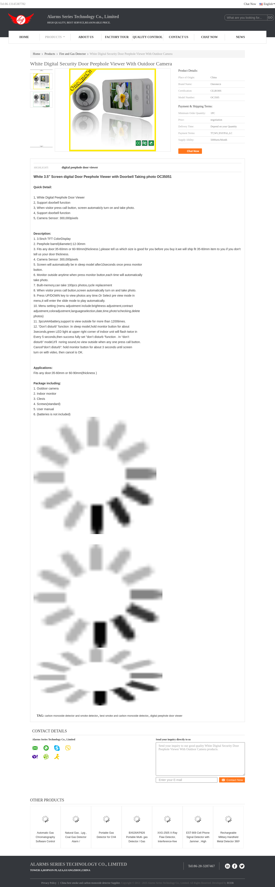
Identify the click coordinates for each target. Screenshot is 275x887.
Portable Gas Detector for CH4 (106, 835)
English (269, 4)
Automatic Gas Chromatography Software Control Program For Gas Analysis (45, 841)
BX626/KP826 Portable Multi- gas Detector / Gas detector (137, 839)
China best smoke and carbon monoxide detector (85, 882)
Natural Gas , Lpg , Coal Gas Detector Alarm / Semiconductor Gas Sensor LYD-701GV (75, 841)
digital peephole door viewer (166, 715)
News (240, 37)
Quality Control (148, 37)
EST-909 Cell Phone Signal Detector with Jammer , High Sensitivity (198, 839)
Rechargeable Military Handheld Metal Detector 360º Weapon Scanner (228, 839)
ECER (230, 882)
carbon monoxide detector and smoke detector (71, 715)
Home (24, 37)
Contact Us (178, 37)
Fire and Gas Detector (72, 53)
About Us (85, 37)
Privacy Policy (48, 882)
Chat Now (250, 4)
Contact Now (232, 780)
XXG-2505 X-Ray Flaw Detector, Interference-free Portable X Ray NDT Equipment (167, 841)
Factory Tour (116, 37)
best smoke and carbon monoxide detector (124, 715)
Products (55, 37)
